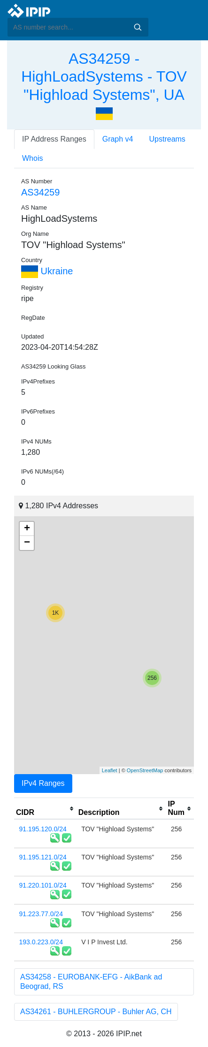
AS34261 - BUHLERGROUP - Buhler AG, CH (96, 1012)
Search (137, 27)
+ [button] (27, 529)
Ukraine (47, 271)
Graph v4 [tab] (117, 139)
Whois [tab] (32, 158)
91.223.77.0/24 (41, 914)
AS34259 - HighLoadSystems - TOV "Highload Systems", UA (104, 76)
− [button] (27, 543)
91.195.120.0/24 (43, 829)
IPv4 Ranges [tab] (43, 783)
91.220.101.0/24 (43, 885)
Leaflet (109, 770)
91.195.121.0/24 (43, 857)
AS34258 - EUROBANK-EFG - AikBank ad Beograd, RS (91, 981)
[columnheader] (45, 809)
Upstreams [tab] (167, 139)
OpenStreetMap (145, 770)
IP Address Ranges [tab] (54, 139)
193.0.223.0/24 (41, 942)
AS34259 (40, 192)
